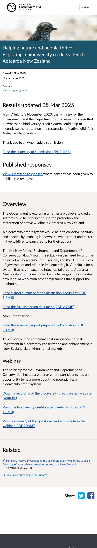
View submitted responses (23, 174)
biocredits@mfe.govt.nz (15, 90)
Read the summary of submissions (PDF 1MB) (37, 152)
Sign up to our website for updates (25, 474)
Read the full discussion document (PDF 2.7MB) (38, 307)
